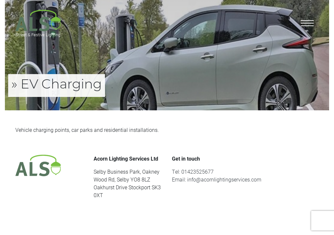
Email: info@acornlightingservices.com (216, 179)
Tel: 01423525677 (193, 171)
